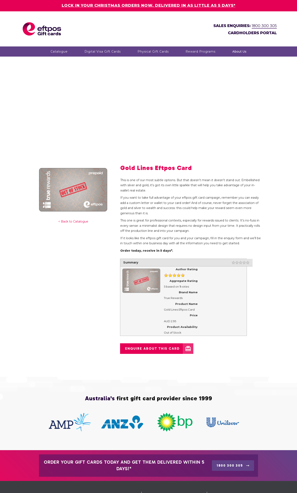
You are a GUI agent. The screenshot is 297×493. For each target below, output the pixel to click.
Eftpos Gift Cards (69, 484)
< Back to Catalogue (73, 154)
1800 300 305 (264, 25)
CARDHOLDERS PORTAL (252, 33)
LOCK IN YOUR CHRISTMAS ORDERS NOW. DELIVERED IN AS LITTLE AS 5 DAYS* (148, 5)
